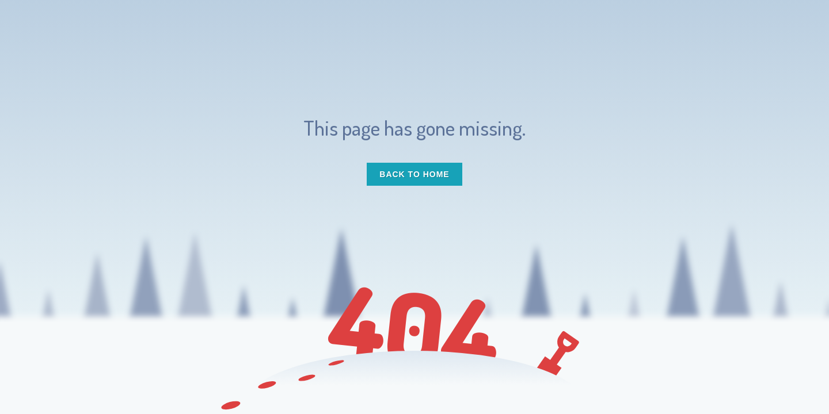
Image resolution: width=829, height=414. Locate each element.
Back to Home (414, 174)
